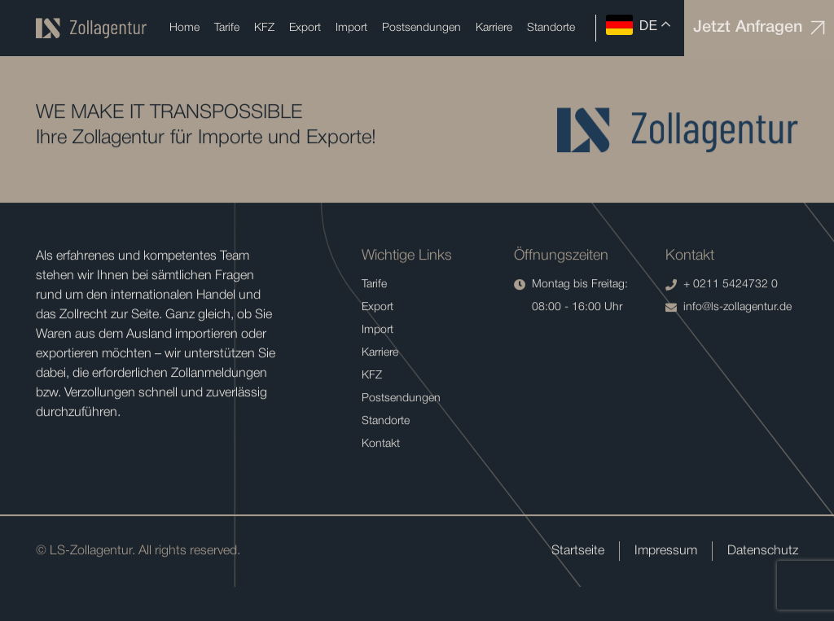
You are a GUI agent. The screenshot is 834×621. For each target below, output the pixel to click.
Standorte (551, 28)
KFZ (264, 28)
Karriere (494, 28)
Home (184, 28)
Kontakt (381, 445)
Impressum (665, 552)
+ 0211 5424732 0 (721, 285)
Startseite (577, 552)
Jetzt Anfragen (759, 27)
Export (305, 28)
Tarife (226, 28)
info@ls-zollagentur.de (728, 308)
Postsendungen (421, 28)
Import (351, 28)
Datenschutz (762, 552)
